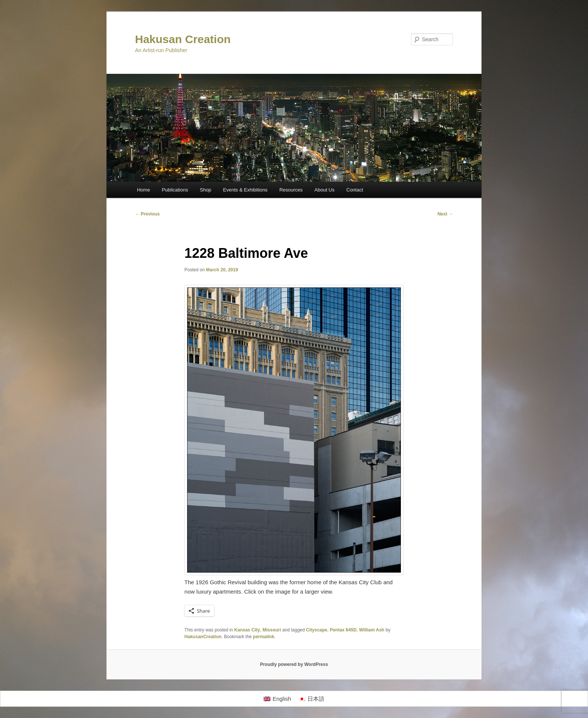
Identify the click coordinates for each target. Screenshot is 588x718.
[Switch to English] (277, 699)
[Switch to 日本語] (311, 699)
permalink (263, 636)
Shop (205, 190)
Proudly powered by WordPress (294, 664)
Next (445, 214)
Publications (175, 190)
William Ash (371, 630)
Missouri (271, 630)
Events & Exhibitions (245, 190)
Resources (291, 190)
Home (143, 190)
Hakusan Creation (183, 39)
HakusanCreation (203, 636)
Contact (354, 190)
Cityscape (316, 630)
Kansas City (247, 630)
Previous (147, 214)
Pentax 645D (343, 630)
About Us (324, 190)
